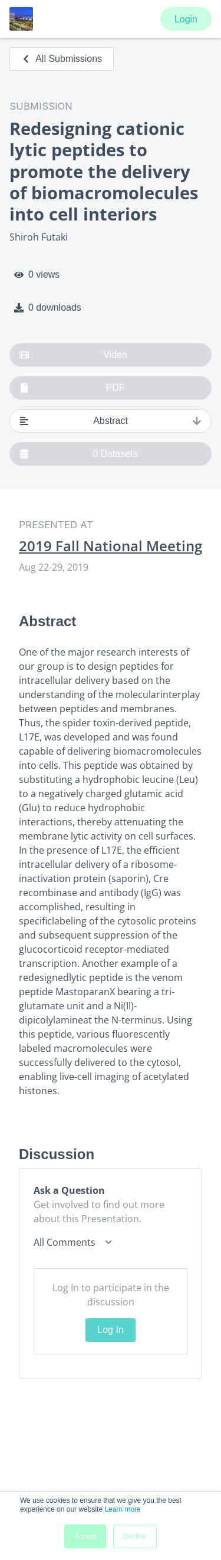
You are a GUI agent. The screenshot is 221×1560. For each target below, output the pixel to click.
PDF (72, 388)
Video (73, 355)
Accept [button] (85, 1536)
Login (185, 19)
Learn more (122, 1509)
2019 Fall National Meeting (110, 546)
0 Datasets (78, 454)
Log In (110, 1330)
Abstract (110, 421)
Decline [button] (135, 1536)
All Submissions (61, 59)
